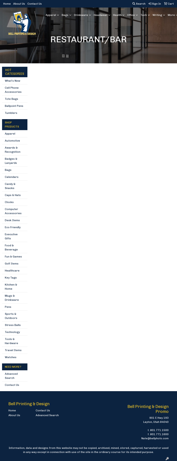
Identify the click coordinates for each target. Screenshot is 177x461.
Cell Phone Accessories (13, 89)
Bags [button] (65, 15)
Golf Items (12, 263)
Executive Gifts (11, 236)
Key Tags (11, 277)
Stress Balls (13, 325)
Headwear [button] (100, 15)
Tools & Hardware (11, 341)
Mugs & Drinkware (12, 297)
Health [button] (117, 15)
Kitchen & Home (11, 286)
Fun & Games (13, 256)
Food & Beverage (11, 247)
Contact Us (34, 3)
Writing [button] (157, 15)
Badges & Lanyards (11, 161)
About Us (19, 3)
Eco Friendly (13, 227)
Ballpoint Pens (14, 106)
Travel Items (13, 350)
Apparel (10, 133)
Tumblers (11, 113)
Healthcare (12, 270)
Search (138, 3)
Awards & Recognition (12, 149)
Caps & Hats (13, 195)
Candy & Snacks (10, 186)
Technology (12, 332)
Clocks (9, 202)
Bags (8, 170)
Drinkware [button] (81, 15)
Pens (8, 306)
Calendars (12, 177)
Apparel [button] (51, 15)
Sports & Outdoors (11, 316)
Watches (10, 357)
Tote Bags (11, 98)
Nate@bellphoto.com (155, 438)
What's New (12, 80)
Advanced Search (11, 376)
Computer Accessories (13, 211)
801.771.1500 (159, 430)
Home (7, 3)
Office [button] (131, 15)
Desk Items (12, 220)
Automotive (12, 140)
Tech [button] (144, 15)
